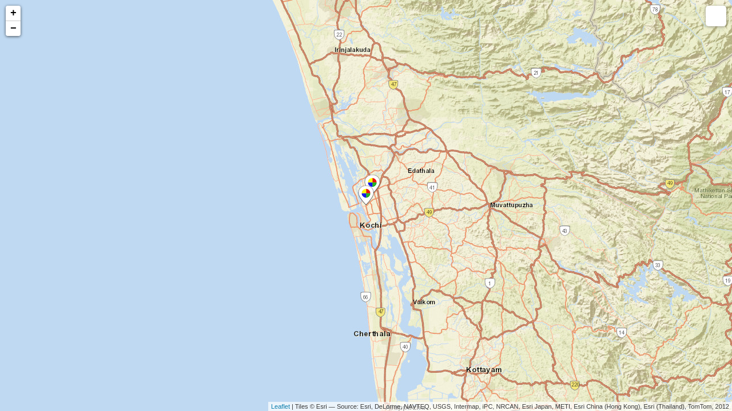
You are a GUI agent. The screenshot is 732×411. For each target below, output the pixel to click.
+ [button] (13, 13)
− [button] (13, 28)
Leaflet (280, 406)
